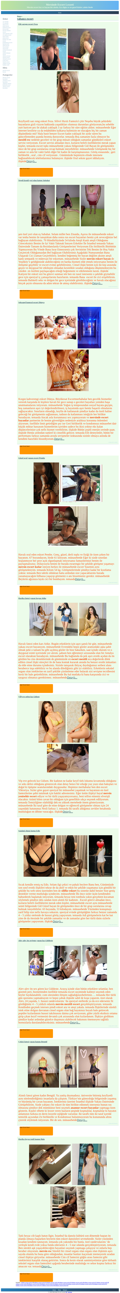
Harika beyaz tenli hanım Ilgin (31, 1139)
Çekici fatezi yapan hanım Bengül (32, 1042)
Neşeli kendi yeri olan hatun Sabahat (34, 180)
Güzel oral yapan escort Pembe (31, 458)
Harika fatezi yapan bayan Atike (32, 598)
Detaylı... (31, 161)
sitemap (70, 1292)
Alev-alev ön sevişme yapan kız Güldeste (35, 940)
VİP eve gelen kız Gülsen (29, 697)
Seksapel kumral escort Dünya (31, 302)
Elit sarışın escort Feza (28, 24)
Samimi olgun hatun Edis (29, 831)
